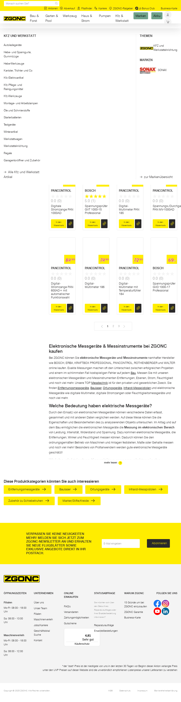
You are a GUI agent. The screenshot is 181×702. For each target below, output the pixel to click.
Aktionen (51, 8)
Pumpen (105, 16)
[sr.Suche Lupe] (56, 3)
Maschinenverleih (43, 619)
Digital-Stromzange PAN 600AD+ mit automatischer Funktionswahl (62, 290)
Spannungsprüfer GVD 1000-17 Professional (164, 287)
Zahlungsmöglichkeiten (76, 617)
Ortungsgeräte (112, 388)
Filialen (37, 613)
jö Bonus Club (145, 8)
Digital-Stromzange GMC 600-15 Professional (127, 130)
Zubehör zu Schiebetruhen (28, 500)
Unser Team (40, 608)
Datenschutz (124, 690)
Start (6, 32)
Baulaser (96, 388)
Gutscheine (70, 623)
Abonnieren (159, 543)
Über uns (39, 602)
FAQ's (67, 606)
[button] (22, 62)
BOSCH (56, 110)
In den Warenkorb (59, 146)
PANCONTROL (61, 190)
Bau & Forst (34, 18)
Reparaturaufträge (104, 625)
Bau (32, 32)
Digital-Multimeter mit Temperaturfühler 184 (130, 289)
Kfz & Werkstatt (122, 18)
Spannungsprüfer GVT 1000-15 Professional (96, 209)
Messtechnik (46, 32)
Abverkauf (67, 8)
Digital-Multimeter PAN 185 (129, 209)
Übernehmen (23, 94)
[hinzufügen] (70, 146)
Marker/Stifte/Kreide (79, 500)
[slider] (8, 73)
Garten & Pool (51, 18)
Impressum (142, 690)
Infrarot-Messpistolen (137, 388)
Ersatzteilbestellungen (106, 630)
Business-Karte (169, 8)
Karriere (100, 8)
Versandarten (71, 612)
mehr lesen (113, 463)
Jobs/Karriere (41, 625)
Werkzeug (70, 16)
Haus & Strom (86, 18)
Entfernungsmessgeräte (73, 388)
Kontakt (38, 640)
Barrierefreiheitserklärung (165, 690)
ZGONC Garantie (133, 612)
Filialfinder (84, 8)
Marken (141, 16)
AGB (110, 690)
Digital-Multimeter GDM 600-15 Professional (96, 130)
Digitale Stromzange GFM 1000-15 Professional (60, 130)
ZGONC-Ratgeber (121, 8)
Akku (157, 16)
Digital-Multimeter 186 (95, 285)
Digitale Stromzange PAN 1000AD (62, 209)
